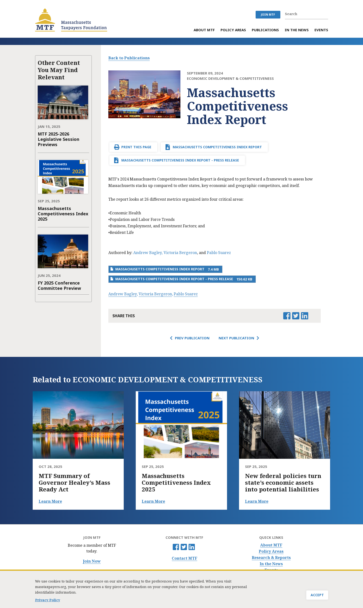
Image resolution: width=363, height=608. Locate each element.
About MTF (271, 545)
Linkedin (191, 547)
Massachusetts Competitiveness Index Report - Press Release (180, 160)
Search (325, 14)
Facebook (175, 547)
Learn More (50, 501)
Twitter (183, 547)
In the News (271, 563)
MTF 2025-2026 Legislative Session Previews (58, 139)
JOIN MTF (268, 14)
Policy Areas (271, 551)
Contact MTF (184, 558)
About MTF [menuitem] (204, 30)
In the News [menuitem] (297, 30)
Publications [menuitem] (265, 30)
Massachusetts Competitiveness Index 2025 (63, 214)
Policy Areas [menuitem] (233, 30)
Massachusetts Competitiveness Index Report (217, 147)
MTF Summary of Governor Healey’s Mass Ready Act (74, 482)
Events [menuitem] (321, 30)
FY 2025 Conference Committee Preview (59, 285)
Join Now (92, 561)
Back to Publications (129, 58)
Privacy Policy (47, 601)
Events (271, 570)
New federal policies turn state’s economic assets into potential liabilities (283, 482)
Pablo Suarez (219, 252)
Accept (317, 596)
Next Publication (236, 337)
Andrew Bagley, (148, 252)
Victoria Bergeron (180, 252)
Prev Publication (192, 337)
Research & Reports (271, 557)
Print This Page (136, 147)
